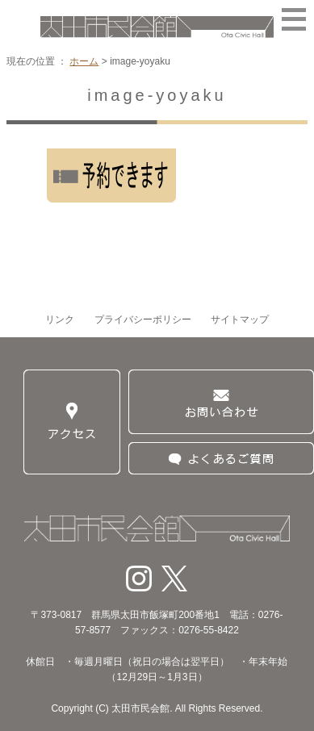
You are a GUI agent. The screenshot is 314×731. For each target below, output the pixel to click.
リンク (59, 319)
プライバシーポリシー (142, 319)
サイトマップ (240, 319)
